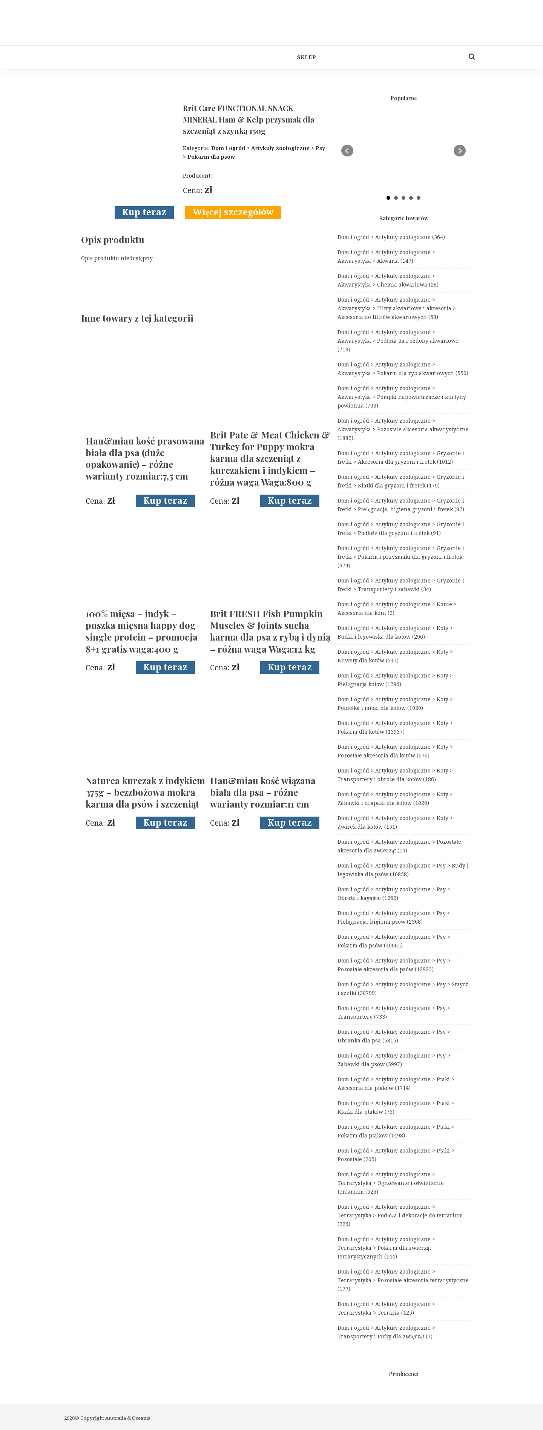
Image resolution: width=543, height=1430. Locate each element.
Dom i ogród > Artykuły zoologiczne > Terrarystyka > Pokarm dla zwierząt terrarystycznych (386, 1248)
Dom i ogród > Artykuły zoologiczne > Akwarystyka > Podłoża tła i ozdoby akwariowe (398, 341)
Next (460, 151)
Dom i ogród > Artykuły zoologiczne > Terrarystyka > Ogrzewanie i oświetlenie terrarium (390, 1183)
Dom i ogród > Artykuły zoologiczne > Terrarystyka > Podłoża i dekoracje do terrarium (400, 1215)
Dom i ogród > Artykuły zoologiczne (391, 237)
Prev (347, 151)
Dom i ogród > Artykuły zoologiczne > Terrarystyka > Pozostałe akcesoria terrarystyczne (403, 1280)
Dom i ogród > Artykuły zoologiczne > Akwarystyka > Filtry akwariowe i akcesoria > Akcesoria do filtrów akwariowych (396, 308)
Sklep (306, 57)
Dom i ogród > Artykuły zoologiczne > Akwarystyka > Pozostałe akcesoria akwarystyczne (403, 429)
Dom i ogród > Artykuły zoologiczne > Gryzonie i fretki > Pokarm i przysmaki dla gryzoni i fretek (400, 557)
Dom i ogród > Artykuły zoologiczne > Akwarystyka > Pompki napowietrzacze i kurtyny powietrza (401, 397)
